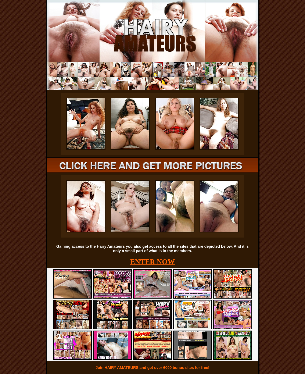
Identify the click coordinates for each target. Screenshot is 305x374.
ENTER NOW (152, 262)
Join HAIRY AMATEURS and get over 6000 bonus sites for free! (152, 368)
